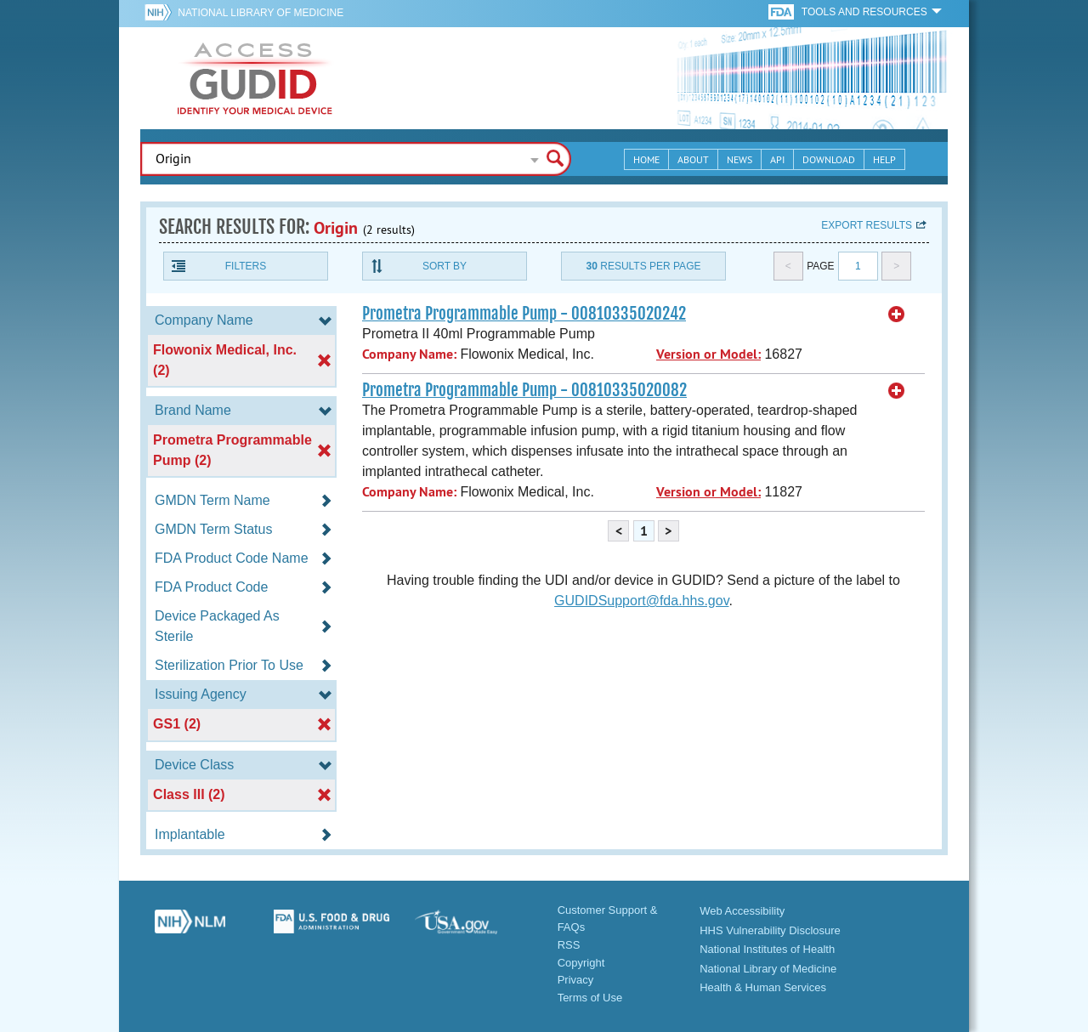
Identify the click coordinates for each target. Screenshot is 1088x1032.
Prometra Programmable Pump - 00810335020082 (524, 390)
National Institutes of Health (767, 949)
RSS (569, 944)
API (777, 159)
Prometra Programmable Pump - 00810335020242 (524, 313)
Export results (866, 225)
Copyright (581, 962)
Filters (245, 266)
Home (646, 159)
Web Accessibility (742, 910)
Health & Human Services (763, 987)
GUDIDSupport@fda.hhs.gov (641, 600)
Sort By (444, 266)
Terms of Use (590, 997)
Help (884, 159)
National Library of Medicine (260, 13)
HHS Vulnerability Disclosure (770, 930)
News (739, 159)
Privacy (576, 979)
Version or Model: (708, 354)
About (693, 159)
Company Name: (409, 354)
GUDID (255, 78)
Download (828, 159)
